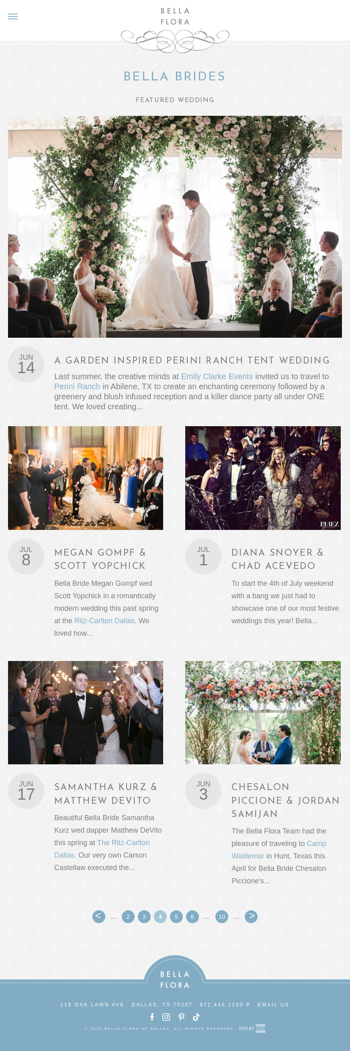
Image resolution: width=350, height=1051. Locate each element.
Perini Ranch (77, 386)
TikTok (196, 1017)
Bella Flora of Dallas (175, 30)
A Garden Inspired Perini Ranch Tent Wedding (192, 361)
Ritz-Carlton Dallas (104, 621)
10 (222, 916)
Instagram (166, 1017)
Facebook (152, 1017)
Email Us (274, 1005)
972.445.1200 (222, 1005)
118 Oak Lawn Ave (92, 1005)
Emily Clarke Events (217, 376)
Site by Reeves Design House (252, 1028)
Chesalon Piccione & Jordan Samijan (285, 801)
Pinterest (181, 1017)
